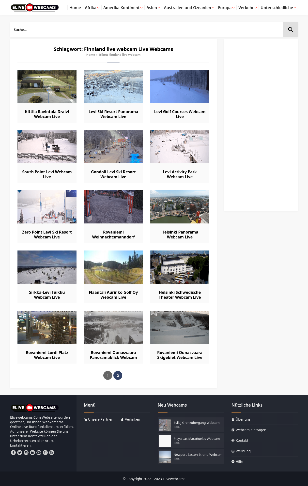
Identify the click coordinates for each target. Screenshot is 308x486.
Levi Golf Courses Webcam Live (180, 114)
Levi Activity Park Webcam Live (180, 174)
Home (90, 55)
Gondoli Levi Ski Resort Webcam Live (113, 174)
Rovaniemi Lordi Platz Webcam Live (47, 355)
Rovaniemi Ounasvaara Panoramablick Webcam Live (113, 357)
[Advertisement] (261, 127)
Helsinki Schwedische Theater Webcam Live (180, 295)
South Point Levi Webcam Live (47, 174)
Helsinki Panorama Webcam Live (179, 234)
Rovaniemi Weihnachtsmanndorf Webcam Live (113, 237)
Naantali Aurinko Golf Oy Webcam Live (113, 295)
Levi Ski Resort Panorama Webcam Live (113, 114)
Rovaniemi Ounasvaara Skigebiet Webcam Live (179, 355)
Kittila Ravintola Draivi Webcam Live (47, 114)
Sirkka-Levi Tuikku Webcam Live (47, 295)
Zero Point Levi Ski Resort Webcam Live (47, 234)
